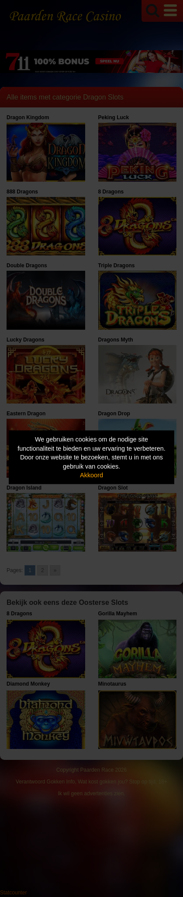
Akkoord (91, 475)
